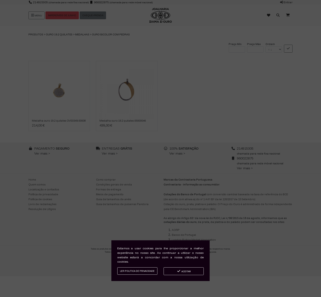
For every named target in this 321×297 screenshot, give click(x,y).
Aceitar (184, 271)
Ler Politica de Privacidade (137, 271)
